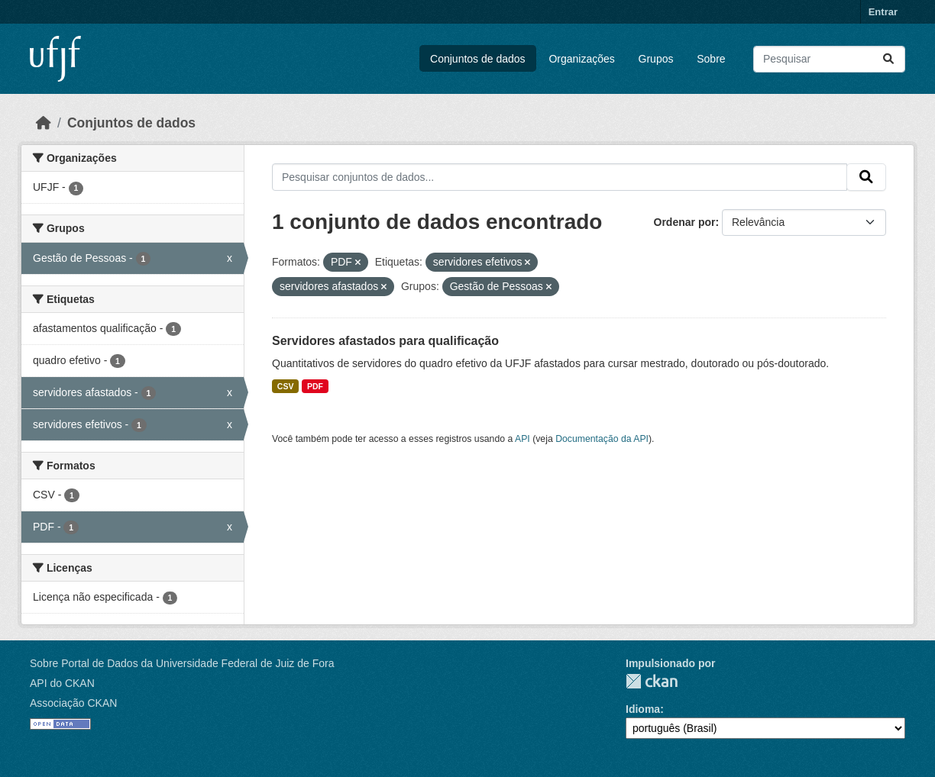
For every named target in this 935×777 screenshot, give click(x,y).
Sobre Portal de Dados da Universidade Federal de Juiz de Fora (182, 663)
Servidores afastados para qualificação (385, 340)
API (522, 439)
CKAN (652, 681)
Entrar (883, 12)
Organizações (581, 59)
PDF (315, 386)
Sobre (711, 59)
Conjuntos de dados (478, 59)
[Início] (43, 123)
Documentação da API (602, 439)
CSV (285, 386)
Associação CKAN (73, 703)
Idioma (643, 709)
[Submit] (888, 59)
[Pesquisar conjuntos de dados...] (829, 59)
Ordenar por (685, 222)
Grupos (656, 59)
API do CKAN (62, 683)
